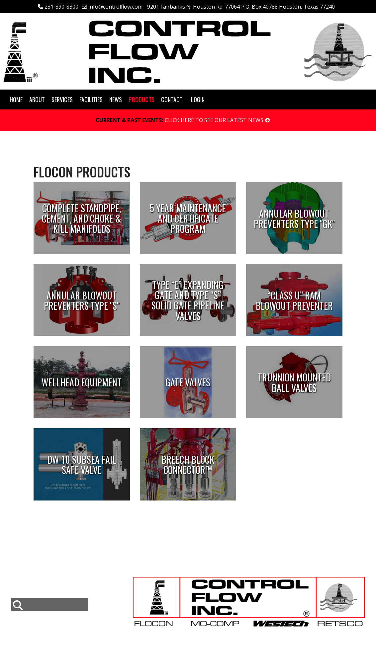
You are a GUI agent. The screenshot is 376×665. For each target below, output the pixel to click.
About (37, 99)
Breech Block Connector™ (187, 465)
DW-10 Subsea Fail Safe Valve (81, 465)
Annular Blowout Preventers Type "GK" (294, 218)
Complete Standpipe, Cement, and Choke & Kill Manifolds (81, 218)
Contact (172, 99)
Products (141, 99)
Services (62, 99)
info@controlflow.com (115, 6)
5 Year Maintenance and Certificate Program (188, 218)
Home (16, 99)
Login (198, 99)
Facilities (91, 99)
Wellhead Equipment (82, 382)
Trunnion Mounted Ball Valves (294, 382)
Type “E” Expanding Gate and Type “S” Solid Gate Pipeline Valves (187, 300)
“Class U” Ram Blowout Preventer (294, 300)
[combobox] (49, 604)
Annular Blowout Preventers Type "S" (82, 300)
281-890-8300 (61, 6)
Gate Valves (187, 382)
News (115, 99)
